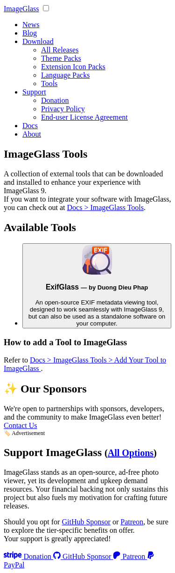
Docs (30, 126)
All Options (131, 453)
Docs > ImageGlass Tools (105, 207)
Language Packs (65, 75)
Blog (29, 33)
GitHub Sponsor (86, 522)
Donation (55, 100)
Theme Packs (61, 58)
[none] (46, 8)
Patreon (131, 522)
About (31, 134)
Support (34, 92)
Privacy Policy (63, 109)
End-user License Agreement (84, 117)
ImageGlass (21, 9)
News (30, 25)
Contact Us (20, 425)
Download (38, 41)
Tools (49, 83)
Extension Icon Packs (73, 67)
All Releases (59, 50)
